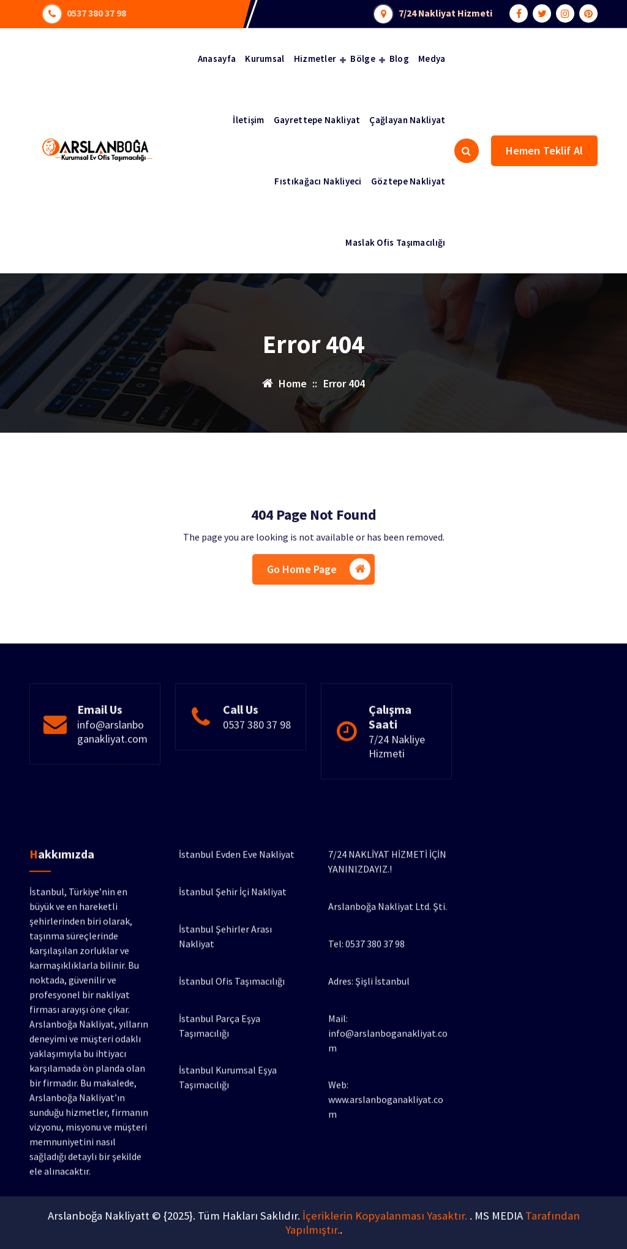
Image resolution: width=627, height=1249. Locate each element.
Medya (432, 58)
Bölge (362, 58)
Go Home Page (319, 602)
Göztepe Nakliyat (408, 181)
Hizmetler (315, 58)
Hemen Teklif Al (544, 150)
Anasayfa (217, 58)
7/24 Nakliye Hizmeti (397, 787)
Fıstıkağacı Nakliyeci (317, 181)
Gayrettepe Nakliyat (317, 120)
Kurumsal (264, 58)
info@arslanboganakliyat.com (112, 773)
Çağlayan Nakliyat (407, 120)
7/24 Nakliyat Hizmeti (447, 12)
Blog (399, 58)
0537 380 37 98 (97, 12)
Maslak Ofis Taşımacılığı (395, 242)
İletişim (248, 120)
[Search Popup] (466, 151)
